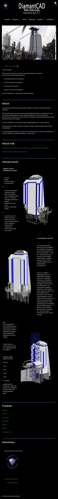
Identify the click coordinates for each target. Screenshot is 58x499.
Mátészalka (5, 421)
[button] (25, 58)
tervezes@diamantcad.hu (11, 479)
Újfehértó (4, 428)
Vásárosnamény (6, 432)
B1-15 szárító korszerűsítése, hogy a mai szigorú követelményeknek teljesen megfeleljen (25, 148)
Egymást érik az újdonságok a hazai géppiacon (14, 151)
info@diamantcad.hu (12, 482)
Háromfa (4, 414)
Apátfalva (4, 410)
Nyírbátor (4, 424)
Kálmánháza (5, 417)
